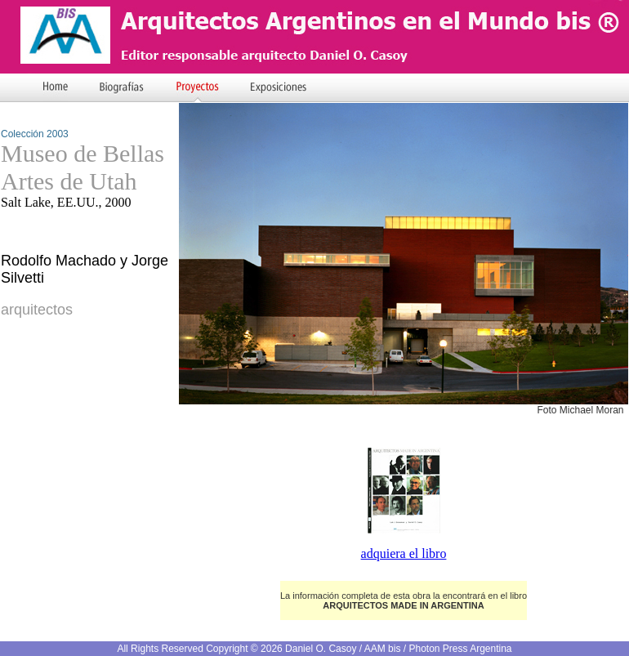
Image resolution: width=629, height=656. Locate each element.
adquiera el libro (404, 553)
